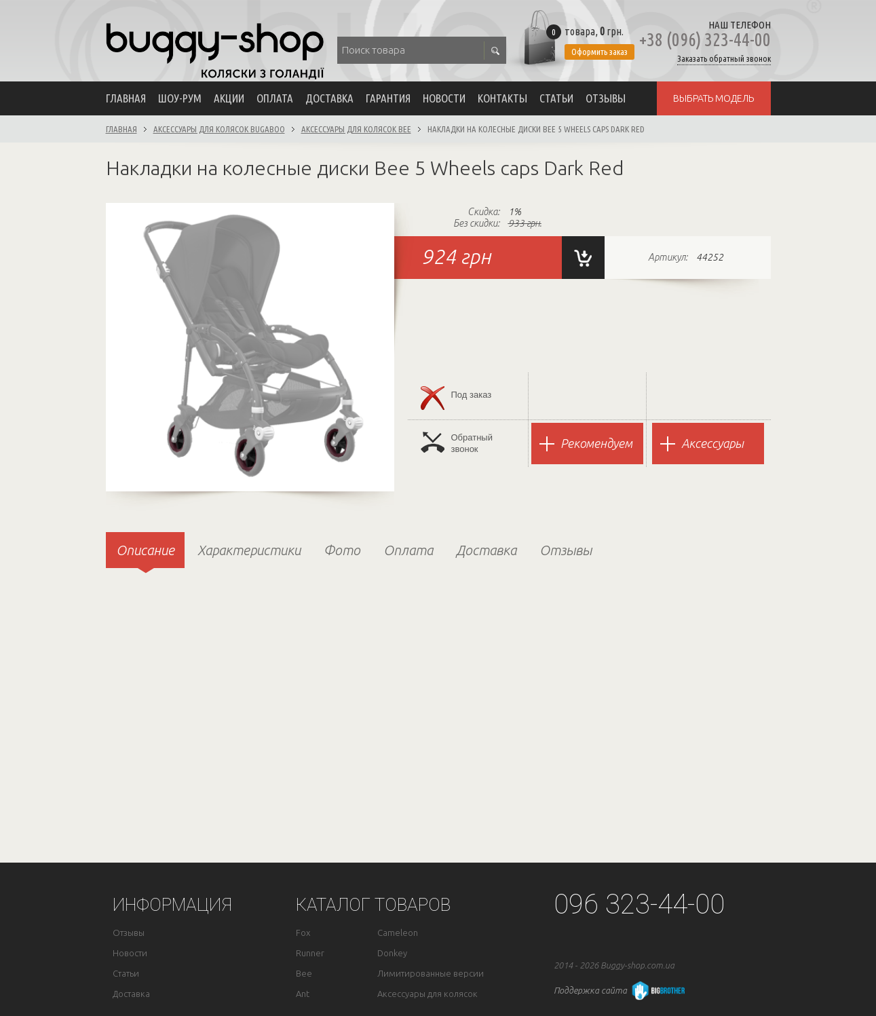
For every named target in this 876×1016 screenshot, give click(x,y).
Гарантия (388, 98)
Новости (444, 98)
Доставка (329, 98)
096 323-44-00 (639, 904)
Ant (302, 994)
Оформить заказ (599, 51)
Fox (303, 932)
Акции (229, 98)
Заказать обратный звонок (724, 58)
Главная (126, 98)
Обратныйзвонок (457, 443)
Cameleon (397, 932)
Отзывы (606, 98)
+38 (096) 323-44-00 (705, 40)
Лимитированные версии (430, 973)
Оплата (274, 98)
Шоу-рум (180, 98)
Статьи (556, 98)
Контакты (502, 98)
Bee (304, 973)
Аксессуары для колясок (427, 994)
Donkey (392, 953)
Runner (310, 953)
